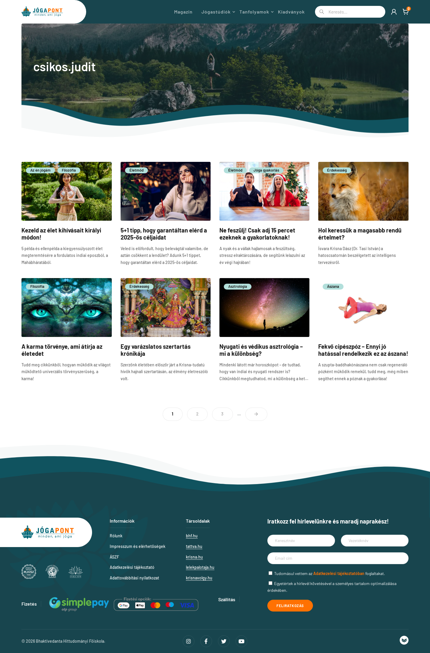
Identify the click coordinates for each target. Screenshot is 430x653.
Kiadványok (291, 12)
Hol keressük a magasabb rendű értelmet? (359, 234)
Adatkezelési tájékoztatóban (338, 573)
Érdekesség (337, 170)
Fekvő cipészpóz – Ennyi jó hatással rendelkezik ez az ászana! (363, 350)
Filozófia (69, 170)
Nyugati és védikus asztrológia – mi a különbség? (261, 350)
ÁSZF (114, 556)
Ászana (333, 286)
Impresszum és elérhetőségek (137, 546)
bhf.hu (192, 535)
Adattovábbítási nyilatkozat (134, 577)
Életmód (136, 170)
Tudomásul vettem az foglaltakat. (329, 573)
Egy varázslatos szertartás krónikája (156, 350)
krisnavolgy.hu (199, 577)
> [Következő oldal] (256, 414)
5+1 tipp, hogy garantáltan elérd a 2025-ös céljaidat (164, 234)
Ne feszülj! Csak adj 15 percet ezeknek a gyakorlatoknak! (257, 234)
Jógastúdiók (216, 12)
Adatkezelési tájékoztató (132, 567)
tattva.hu (194, 546)
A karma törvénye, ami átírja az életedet (61, 350)
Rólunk (116, 535)
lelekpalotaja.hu (200, 567)
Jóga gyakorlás (266, 170)
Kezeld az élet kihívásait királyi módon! (61, 234)
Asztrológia (237, 286)
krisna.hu (194, 556)
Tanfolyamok (254, 12)
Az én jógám (40, 170)
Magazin (183, 12)
